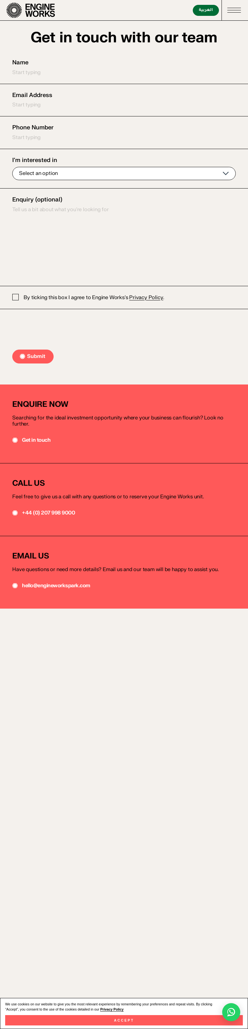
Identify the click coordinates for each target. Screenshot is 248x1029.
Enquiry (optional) (123, 237)
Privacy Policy (111, 1009)
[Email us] (123, 499)
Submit (36, 356)
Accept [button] (124, 1020)
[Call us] (123, 424)
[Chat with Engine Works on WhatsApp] (231, 1012)
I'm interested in (123, 168)
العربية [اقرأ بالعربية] (206, 10)
